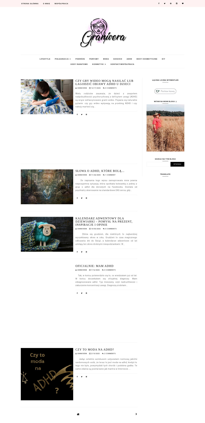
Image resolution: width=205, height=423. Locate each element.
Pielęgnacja (63, 59)
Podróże (80, 59)
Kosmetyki (99, 64)
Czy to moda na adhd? (94, 349)
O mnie (46, 3)
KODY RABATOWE (79, 64)
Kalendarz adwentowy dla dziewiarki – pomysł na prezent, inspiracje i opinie (104, 221)
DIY (163, 59)
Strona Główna (30, 3)
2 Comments (110, 354)
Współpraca (61, 3)
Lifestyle (45, 59)
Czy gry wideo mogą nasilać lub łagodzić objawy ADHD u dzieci (104, 82)
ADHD (129, 59)
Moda (106, 59)
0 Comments (111, 88)
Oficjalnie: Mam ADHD (94, 265)
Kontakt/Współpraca (122, 64)
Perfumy (94, 59)
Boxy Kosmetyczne (147, 59)
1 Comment (110, 175)
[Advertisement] (79, 137)
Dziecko (117, 59)
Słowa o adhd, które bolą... (99, 170)
